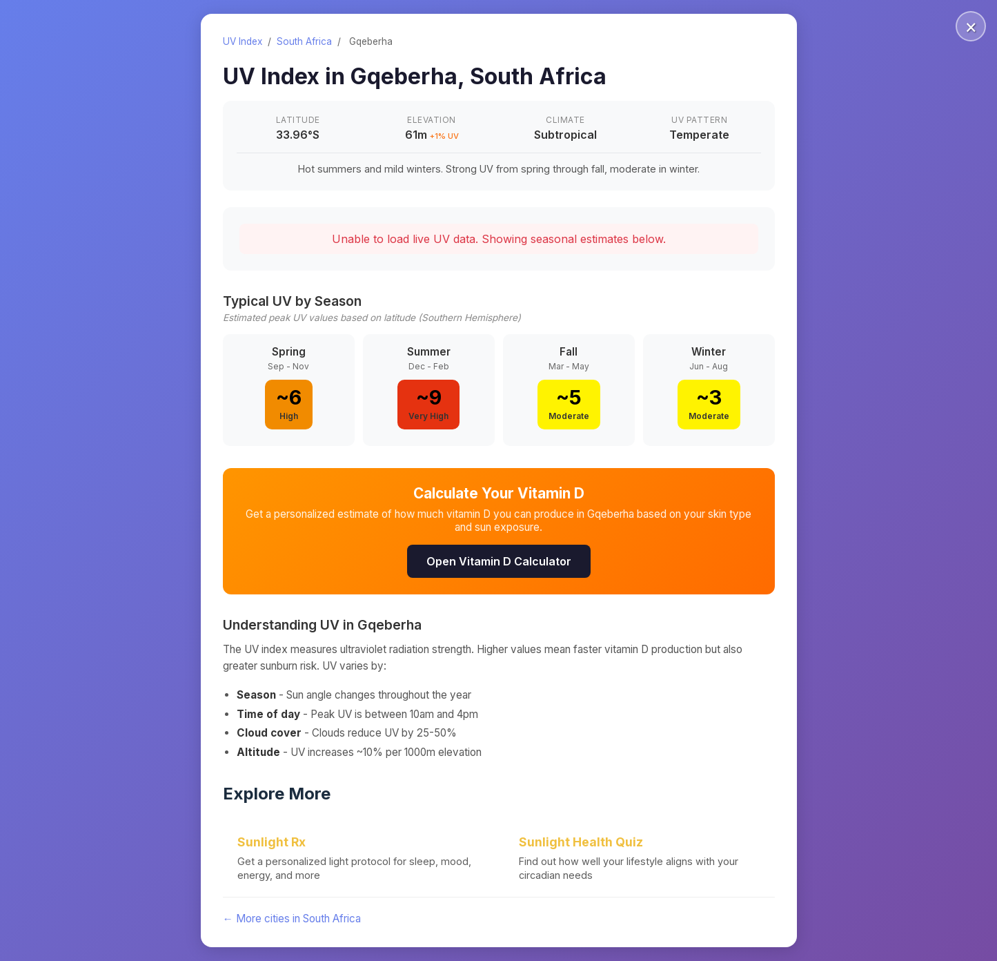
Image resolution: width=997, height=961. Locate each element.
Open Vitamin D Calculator (498, 561)
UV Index (242, 41)
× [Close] (971, 26)
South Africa (304, 41)
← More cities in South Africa (292, 918)
